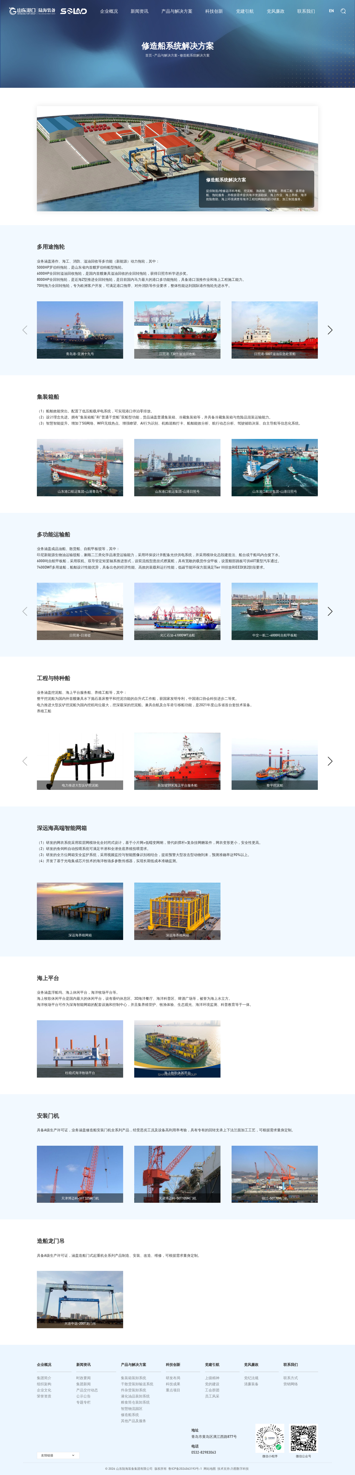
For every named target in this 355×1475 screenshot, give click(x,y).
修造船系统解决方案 (195, 55)
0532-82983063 (203, 1452)
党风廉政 (276, 11)
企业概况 (109, 11)
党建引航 (245, 11)
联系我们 (306, 11)
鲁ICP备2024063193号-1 (185, 1468)
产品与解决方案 (176, 11)
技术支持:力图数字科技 (233, 1468)
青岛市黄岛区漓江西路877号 (214, 1436)
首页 (148, 55)
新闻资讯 (139, 11)
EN (331, 11)
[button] (330, 335)
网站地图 (210, 1468)
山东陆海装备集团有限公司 (134, 1468)
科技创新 (214, 11)
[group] (80, 335)
